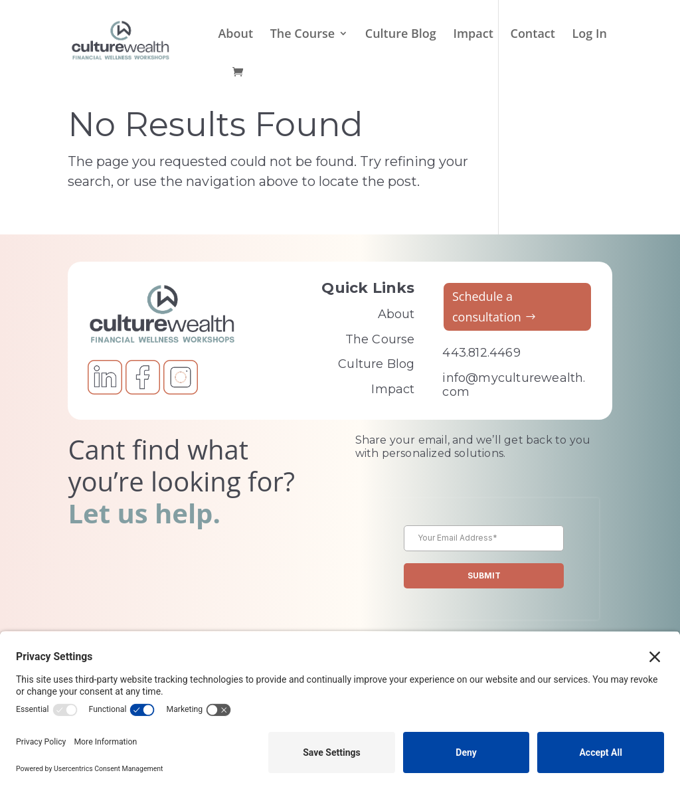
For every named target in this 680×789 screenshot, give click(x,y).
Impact (473, 35)
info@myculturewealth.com (513, 385)
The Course (302, 35)
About (235, 35)
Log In (589, 35)
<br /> (483, 580)
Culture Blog (400, 35)
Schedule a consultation (486, 306)
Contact (532, 35)
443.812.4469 (481, 352)
